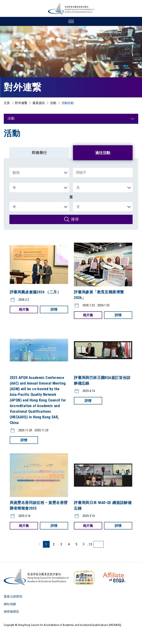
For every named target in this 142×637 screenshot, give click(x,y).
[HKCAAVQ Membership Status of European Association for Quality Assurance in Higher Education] (114, 577)
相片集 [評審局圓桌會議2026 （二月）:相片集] (24, 309)
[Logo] (36, 576)
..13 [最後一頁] (89, 544)
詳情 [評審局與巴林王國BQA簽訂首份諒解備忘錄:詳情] (88, 401)
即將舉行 (39, 153)
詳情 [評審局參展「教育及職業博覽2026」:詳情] (118, 315)
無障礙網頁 (11, 611)
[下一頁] (83, 544)
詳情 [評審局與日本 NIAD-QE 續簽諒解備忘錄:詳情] (118, 526)
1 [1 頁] (46, 544)
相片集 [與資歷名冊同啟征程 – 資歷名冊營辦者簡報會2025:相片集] (24, 526)
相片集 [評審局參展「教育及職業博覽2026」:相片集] (88, 315)
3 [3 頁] (61, 544)
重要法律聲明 (13, 596)
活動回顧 (68, 103)
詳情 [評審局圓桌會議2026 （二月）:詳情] (54, 309)
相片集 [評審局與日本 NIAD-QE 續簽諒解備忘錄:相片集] (88, 526)
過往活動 (102, 153)
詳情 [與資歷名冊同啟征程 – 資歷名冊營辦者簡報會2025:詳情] (54, 526)
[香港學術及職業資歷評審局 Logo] (71, 9)
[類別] (39, 172)
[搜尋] (71, 219)
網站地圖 (10, 604)
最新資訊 (39, 103)
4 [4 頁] (69, 544)
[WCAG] (84, 577)
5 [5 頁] (76, 544)
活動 (53, 103)
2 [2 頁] (54, 544)
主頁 (7, 103)
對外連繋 (21, 103)
